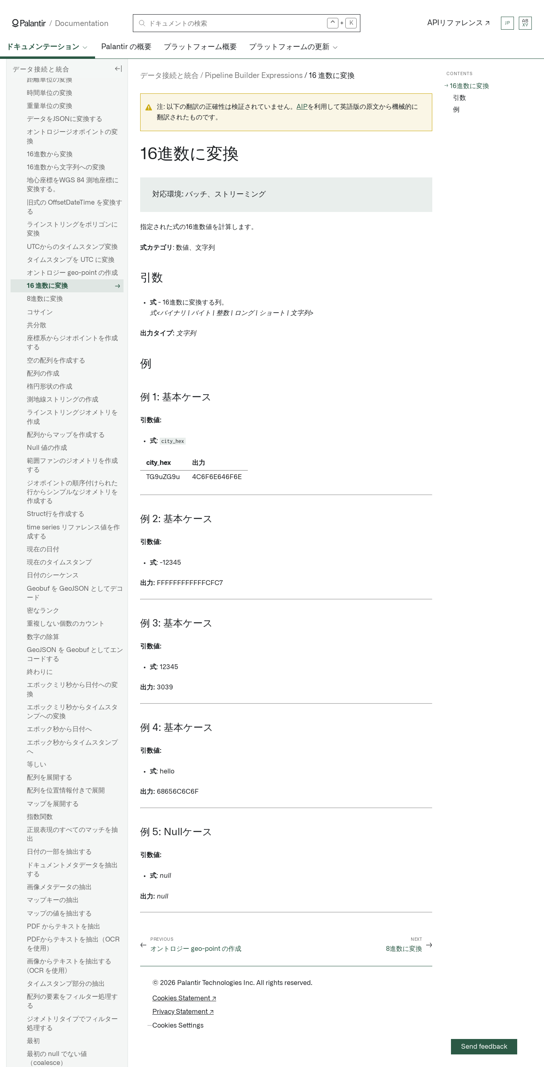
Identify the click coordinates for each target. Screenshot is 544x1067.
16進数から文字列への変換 (66, 167)
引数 (459, 98)
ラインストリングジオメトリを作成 (72, 417)
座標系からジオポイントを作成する (72, 342)
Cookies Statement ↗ (184, 998)
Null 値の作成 (47, 448)
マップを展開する (53, 804)
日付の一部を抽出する (59, 852)
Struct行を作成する (56, 514)
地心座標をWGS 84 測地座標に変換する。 (73, 184)
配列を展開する (49, 777)
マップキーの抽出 (53, 900)
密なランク (43, 610)
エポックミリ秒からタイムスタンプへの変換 (72, 711)
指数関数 (40, 817)
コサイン (40, 312)
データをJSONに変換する (64, 119)
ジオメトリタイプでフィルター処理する (72, 1023)
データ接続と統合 (169, 76)
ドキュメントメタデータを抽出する (72, 869)
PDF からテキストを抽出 (63, 926)
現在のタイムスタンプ (59, 562)
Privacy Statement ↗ (183, 1012)
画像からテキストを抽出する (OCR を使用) (69, 966)
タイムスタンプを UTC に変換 (71, 260)
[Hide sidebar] (118, 68)
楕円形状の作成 (49, 386)
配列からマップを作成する (66, 435)
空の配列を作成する (56, 360)
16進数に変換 (469, 86)
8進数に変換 (45, 299)
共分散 (36, 325)
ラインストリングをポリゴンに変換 (72, 229)
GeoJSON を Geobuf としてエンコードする (75, 654)
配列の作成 (43, 373)
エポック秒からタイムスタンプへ (72, 747)
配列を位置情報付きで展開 (66, 790)
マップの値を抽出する (59, 913)
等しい (36, 764)
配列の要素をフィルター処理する (72, 1001)
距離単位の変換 (49, 79)
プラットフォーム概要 (200, 47)
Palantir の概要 (126, 47)
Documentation (81, 23)
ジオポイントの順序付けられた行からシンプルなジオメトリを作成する (72, 492)
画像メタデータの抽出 (59, 887)
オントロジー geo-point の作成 (72, 273)
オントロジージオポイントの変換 (72, 136)
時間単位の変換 (49, 93)
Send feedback (484, 1046)
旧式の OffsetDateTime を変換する (74, 207)
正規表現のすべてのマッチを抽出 (72, 834)
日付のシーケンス (53, 575)
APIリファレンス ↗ (458, 23)
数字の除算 (43, 637)
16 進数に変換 (47, 286)
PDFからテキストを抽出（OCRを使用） (73, 944)
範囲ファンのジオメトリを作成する (72, 465)
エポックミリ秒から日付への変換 (72, 689)
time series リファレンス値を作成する (73, 532)
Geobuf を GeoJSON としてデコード (75, 593)
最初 (33, 1041)
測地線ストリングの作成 (62, 399)
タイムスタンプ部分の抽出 (66, 984)
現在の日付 (43, 549)
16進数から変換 (50, 154)
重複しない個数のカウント (66, 623)
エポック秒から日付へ (59, 729)
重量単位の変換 (49, 106)
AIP (302, 107)
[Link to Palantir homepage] (29, 23)
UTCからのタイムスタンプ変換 (72, 247)
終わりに (40, 672)
